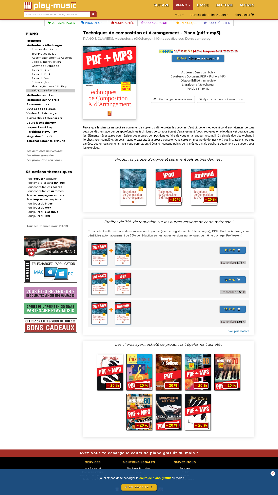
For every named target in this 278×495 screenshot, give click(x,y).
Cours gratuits (155, 22)
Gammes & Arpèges (45, 65)
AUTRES (247, 5)
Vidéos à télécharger (42, 113)
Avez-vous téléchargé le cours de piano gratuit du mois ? (138, 453)
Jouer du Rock (41, 74)
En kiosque (186, 22)
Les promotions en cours (43, 160)
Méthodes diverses (45, 90)
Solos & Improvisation (46, 61)
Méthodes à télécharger (44, 45)
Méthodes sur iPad (40, 95)
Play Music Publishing (139, 468)
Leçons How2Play (39, 127)
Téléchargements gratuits (45, 140)
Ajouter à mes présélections (221, 99)
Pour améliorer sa (45, 182)
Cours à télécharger (41, 122)
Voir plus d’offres (239, 331)
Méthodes (33, 40)
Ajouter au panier (198, 58)
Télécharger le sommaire (173, 99)
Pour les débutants (44, 49)
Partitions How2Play (41, 131)
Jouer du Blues (41, 70)
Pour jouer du (39, 203)
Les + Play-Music (93, 468)
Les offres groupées (40, 155)
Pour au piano (41, 178)
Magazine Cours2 (39, 136)
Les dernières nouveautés (44, 151)
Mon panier (244, 15)
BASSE (203, 5)
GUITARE (161, 5)
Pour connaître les (44, 187)
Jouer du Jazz (40, 78)
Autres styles (40, 82)
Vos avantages (61, 22)
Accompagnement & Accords (52, 57)
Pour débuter (217, 22)
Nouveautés (122, 22)
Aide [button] (179, 15)
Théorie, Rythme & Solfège (49, 86)
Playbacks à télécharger (44, 118)
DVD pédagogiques (41, 108)
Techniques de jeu (44, 53)
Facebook (185, 468)
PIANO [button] (183, 5)
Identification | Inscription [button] (209, 15)
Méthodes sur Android (43, 99)
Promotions (92, 22)
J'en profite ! (139, 487)
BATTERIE (224, 5)
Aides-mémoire (37, 104)
